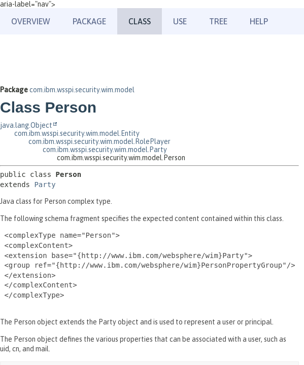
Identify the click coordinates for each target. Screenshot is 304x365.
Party (44, 184)
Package (89, 21)
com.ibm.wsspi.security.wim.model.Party (105, 149)
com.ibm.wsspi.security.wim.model (81, 90)
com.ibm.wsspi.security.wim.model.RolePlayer (99, 141)
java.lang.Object (26, 125)
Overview (30, 21)
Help (259, 21)
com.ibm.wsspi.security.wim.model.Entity (77, 133)
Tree (218, 21)
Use (180, 21)
